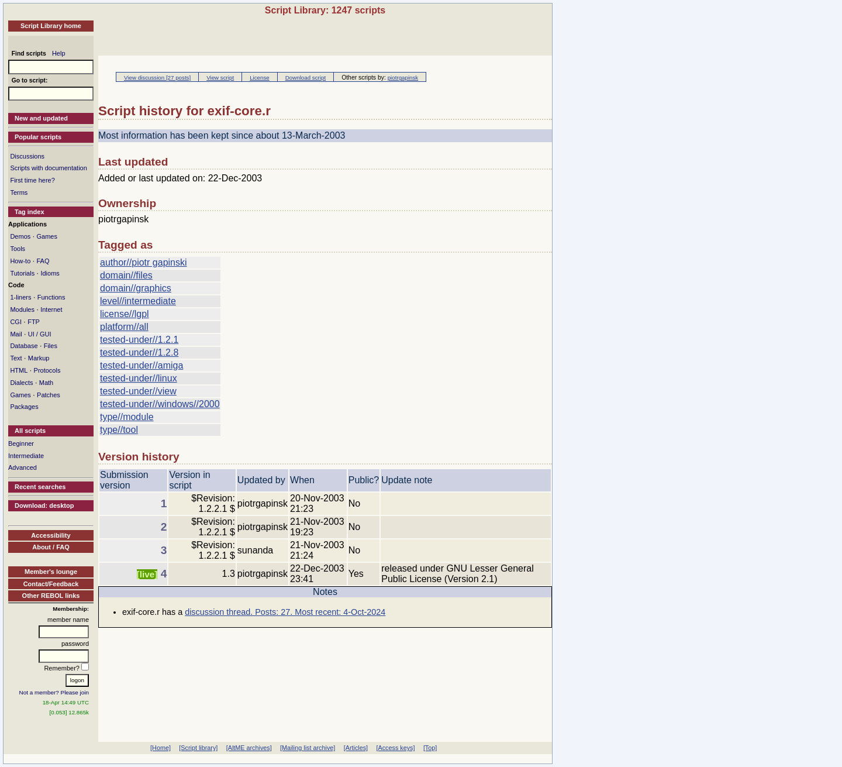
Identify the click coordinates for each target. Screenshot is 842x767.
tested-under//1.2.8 (139, 352)
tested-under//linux (138, 378)
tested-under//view (138, 391)
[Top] (430, 747)
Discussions (27, 156)
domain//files (126, 275)
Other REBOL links (51, 595)
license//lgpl (124, 314)
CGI (16, 321)
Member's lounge (51, 571)
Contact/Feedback (51, 583)
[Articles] (356, 747)
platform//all (124, 327)
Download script (305, 77)
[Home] (160, 747)
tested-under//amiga (141, 365)
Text (16, 358)
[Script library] (198, 747)
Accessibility (50, 535)
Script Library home (50, 25)
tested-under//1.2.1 (139, 340)
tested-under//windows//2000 (160, 404)
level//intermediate (138, 301)
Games (46, 236)
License (260, 77)
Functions (51, 297)
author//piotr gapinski (143, 262)
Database (23, 345)
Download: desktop (44, 505)
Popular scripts (38, 136)
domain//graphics (135, 288)
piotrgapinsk (403, 77)
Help (58, 53)
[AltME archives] (249, 747)
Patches (48, 394)
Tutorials (22, 273)
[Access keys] (395, 747)
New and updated (41, 118)
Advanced (22, 467)
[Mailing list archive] (307, 747)
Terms (18, 192)
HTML (18, 370)
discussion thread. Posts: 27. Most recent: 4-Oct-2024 (285, 612)
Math (46, 382)
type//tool (119, 430)
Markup (39, 358)
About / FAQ (51, 547)
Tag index (29, 211)
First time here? (32, 180)
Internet (51, 309)
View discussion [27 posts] (157, 77)
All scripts (30, 430)
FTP (33, 321)
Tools (17, 248)
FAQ (42, 260)
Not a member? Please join (54, 692)
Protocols (47, 370)
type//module (127, 417)
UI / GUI (39, 334)
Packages (24, 406)
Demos (20, 236)
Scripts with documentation (48, 167)
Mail (16, 334)
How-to (20, 260)
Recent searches (40, 486)
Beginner (21, 443)
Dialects (21, 382)
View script (220, 77)
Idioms (49, 273)
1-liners (20, 297)
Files (50, 345)
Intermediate (26, 455)
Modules (22, 309)
